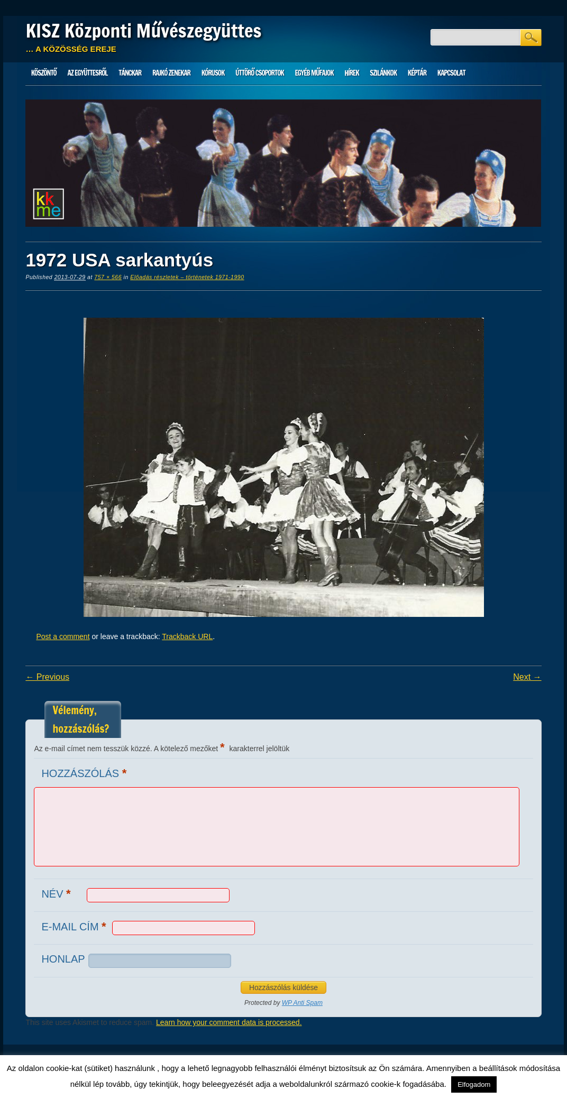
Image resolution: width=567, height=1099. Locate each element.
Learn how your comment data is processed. (228, 1022)
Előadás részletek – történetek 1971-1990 (187, 277)
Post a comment (62, 636)
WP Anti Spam (302, 1002)
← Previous (47, 676)
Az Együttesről (88, 73)
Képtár (417, 73)
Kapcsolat (451, 73)
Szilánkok (383, 73)
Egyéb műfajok (314, 73)
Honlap (63, 959)
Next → (527, 676)
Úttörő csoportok (259, 73)
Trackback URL (187, 636)
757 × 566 (108, 277)
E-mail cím (74, 926)
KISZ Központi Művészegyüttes (143, 30)
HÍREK (351, 73)
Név (57, 893)
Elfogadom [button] (474, 1084)
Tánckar (129, 73)
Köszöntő (44, 73)
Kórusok (213, 73)
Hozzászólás (85, 773)
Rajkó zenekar (171, 73)
